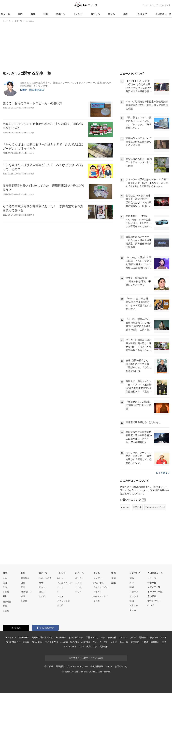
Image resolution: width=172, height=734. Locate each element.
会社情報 (48, 666)
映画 (23, 582)
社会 (5, 578)
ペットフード (70, 646)
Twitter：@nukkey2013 (32, 90)
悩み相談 (74, 642)
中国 (5, 606)
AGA (81, 646)
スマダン (97, 578)
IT (58, 591)
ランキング (141, 14)
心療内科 (112, 637)
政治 (5, 587)
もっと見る (162, 472)
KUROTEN (24, 637)
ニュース (5, 14)
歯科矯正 (155, 642)
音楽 (23, 587)
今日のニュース (163, 14)
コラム (111, 14)
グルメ (60, 596)
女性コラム (98, 582)
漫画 (125, 14)
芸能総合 (25, 578)
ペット (78, 591)
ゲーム (60, 587)
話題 (113, 582)
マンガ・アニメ (64, 582)
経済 (5, 582)
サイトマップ (153, 601)
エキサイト (165, 5)
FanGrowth (61, 637)
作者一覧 (151, 582)
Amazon (125, 507)
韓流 (23, 596)
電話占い (143, 637)
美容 (164, 642)
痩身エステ (91, 646)
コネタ (78, 582)
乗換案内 (135, 642)
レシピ (114, 642)
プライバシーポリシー (77, 666)
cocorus (64, 642)
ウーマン (104, 642)
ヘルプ (150, 605)
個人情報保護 (96, 666)
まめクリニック (76, 637)
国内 (20, 14)
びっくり (79, 578)
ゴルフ (42, 591)
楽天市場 (137, 507)
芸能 (45, 14)
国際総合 (7, 601)
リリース (152, 578)
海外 (33, 14)
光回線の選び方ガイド (42, 637)
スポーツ (60, 14)
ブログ (133, 637)
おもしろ (95, 14)
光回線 (26, 642)
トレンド (78, 14)
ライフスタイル (100, 587)
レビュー (61, 578)
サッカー (43, 587)
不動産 (145, 642)
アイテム (123, 637)
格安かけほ (37, 642)
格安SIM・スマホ (158, 637)
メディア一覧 (153, 587)
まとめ (6, 591)
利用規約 (60, 666)
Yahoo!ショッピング (155, 507)
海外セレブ (26, 591)
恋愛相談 (85, 642)
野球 (41, 582)
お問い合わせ (121, 666)
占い (95, 642)
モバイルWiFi (51, 642)
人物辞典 (151, 596)
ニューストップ (150, 5)
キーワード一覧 (154, 591)
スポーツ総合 (45, 578)
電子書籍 (104, 646)
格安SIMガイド (13, 642)
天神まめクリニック (95, 637)
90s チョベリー (100, 596)
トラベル (97, 591)
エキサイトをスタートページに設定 (86, 657)
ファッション (63, 601)
